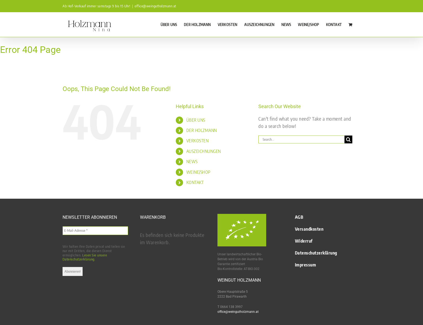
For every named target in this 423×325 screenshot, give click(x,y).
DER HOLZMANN (201, 130)
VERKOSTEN (197, 140)
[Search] (348, 139)
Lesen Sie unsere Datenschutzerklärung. (85, 257)
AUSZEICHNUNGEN (203, 151)
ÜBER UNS (195, 120)
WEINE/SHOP (198, 172)
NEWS (192, 161)
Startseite (5, 64)
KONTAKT (195, 182)
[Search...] (301, 139)
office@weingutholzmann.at (155, 6)
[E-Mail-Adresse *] (95, 230)
